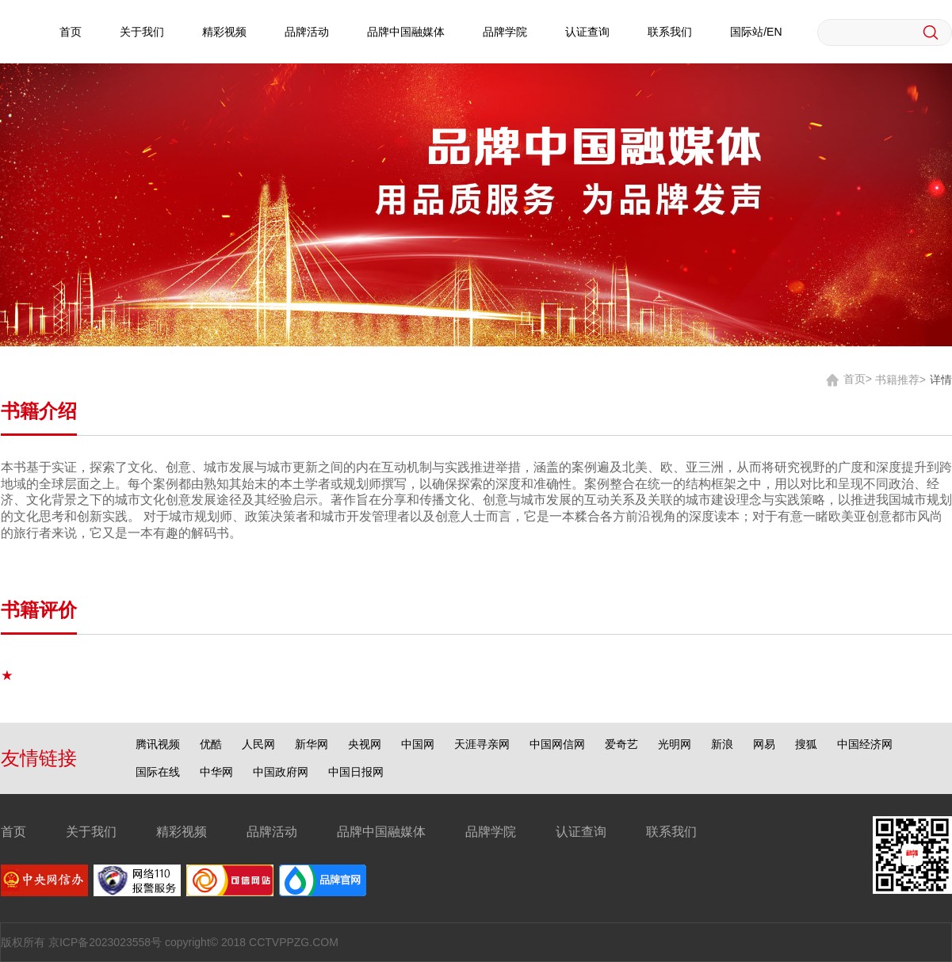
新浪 (722, 744)
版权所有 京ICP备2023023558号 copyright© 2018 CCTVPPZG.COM (169, 942)
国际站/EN (756, 31)
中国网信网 (557, 744)
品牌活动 (307, 31)
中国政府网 (280, 771)
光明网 (674, 744)
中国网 (417, 744)
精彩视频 (224, 31)
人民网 (258, 744)
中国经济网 (865, 744)
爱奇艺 (621, 744)
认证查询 (587, 31)
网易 (764, 744)
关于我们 (142, 31)
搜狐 (806, 744)
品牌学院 (505, 31)
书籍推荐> (900, 378)
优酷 (211, 744)
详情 (941, 378)
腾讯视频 (158, 744)
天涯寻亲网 (482, 744)
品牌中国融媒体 (406, 31)
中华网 (216, 771)
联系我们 (670, 31)
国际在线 (158, 771)
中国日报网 (356, 771)
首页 (70, 31)
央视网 (364, 744)
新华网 (311, 744)
